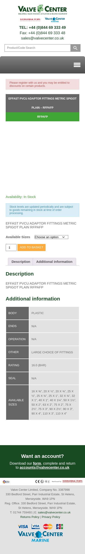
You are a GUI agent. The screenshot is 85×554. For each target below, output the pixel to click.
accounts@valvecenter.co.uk (44, 467)
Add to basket (31, 247)
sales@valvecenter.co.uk (42, 38)
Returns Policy (29, 517)
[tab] (21, 262)
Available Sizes (18, 237)
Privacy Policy (51, 517)
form (37, 463)
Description (21, 262)
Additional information (54, 262)
